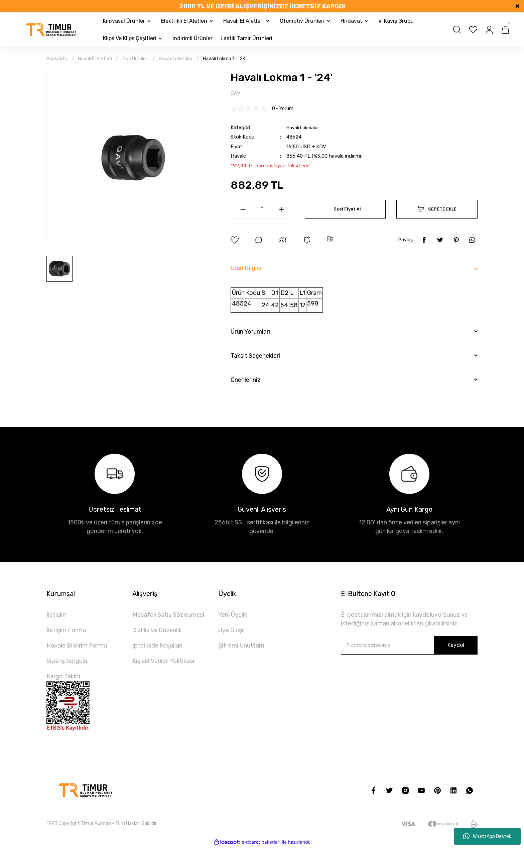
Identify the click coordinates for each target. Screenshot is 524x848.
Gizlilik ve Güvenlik (157, 631)
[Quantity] (262, 210)
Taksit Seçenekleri (255, 356)
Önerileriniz (246, 381)
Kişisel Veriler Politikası (163, 662)
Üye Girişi (230, 631)
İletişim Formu (66, 631)
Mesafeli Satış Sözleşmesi (168, 615)
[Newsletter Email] (409, 646)
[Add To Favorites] (235, 241)
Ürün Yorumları (250, 332)
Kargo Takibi (63, 677)
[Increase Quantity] (281, 210)
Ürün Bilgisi (246, 269)
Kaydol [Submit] (455, 646)
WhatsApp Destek (487, 836)
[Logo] (51, 30)
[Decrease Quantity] (243, 210)
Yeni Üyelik (232, 615)
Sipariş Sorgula (66, 662)
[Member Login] (489, 29)
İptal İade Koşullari (157, 646)
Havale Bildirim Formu (76, 646)
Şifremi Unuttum (241, 646)
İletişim (56, 615)
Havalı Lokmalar (304, 128)
